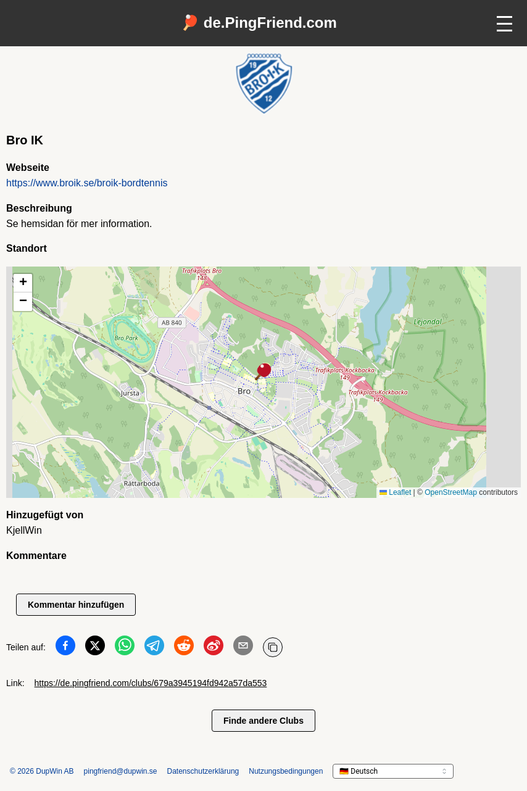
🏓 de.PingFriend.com (259, 22)
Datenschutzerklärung (203, 771)
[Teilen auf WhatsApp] (125, 648)
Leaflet (395, 492)
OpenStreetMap (451, 492)
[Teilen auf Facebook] (65, 648)
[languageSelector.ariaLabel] (393, 771)
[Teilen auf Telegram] (154, 648)
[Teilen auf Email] (243, 648)
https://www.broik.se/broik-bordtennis (86, 183)
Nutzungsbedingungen (286, 771)
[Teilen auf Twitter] (95, 648)
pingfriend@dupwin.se (120, 771)
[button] (263, 373)
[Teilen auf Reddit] (184, 648)
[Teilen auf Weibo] (213, 648)
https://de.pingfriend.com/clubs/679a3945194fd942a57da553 (151, 683)
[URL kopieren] (273, 647)
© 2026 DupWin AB (42, 771)
